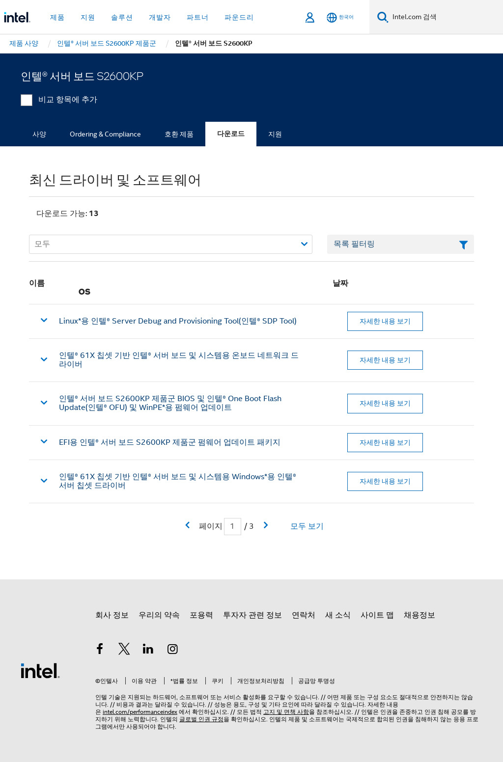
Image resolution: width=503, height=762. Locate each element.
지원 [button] (88, 17)
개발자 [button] (160, 17)
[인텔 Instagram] (173, 650)
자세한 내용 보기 (385, 321)
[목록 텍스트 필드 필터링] (400, 244)
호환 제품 (179, 134)
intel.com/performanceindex (140, 711)
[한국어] (340, 17)
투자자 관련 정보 (252, 615)
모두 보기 (307, 526)
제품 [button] (57, 17)
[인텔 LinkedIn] (148, 650)
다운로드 (231, 133)
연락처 (303, 615)
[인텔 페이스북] (99, 650)
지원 (275, 134)
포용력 (201, 615)
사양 (39, 134)
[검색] (383, 17)
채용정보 (419, 615)
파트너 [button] (198, 17)
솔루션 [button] (122, 17)
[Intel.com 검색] (446, 17)
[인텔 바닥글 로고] (40, 670)
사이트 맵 (377, 615)
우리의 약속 (159, 615)
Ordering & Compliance (105, 134)
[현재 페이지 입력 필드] (232, 526)
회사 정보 (112, 615)
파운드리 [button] (239, 17)
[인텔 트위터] (124, 650)
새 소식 (338, 615)
